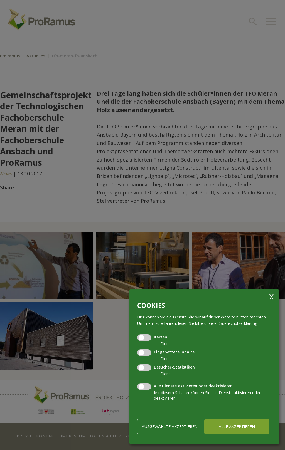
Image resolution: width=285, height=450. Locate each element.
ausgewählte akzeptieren (170, 426)
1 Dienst (163, 343)
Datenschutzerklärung (237, 323)
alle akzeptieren (237, 426)
